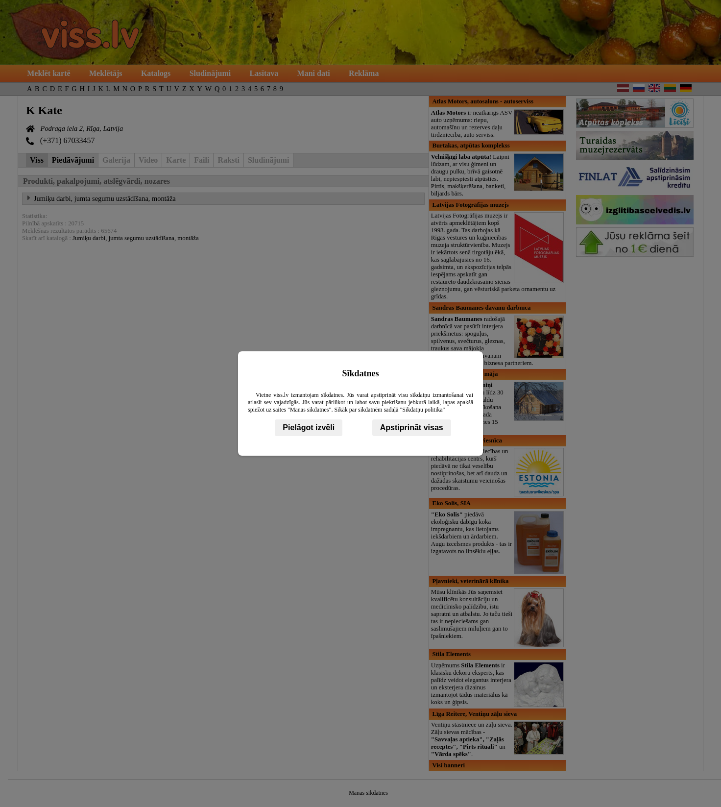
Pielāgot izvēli (309, 427)
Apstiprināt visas (411, 427)
